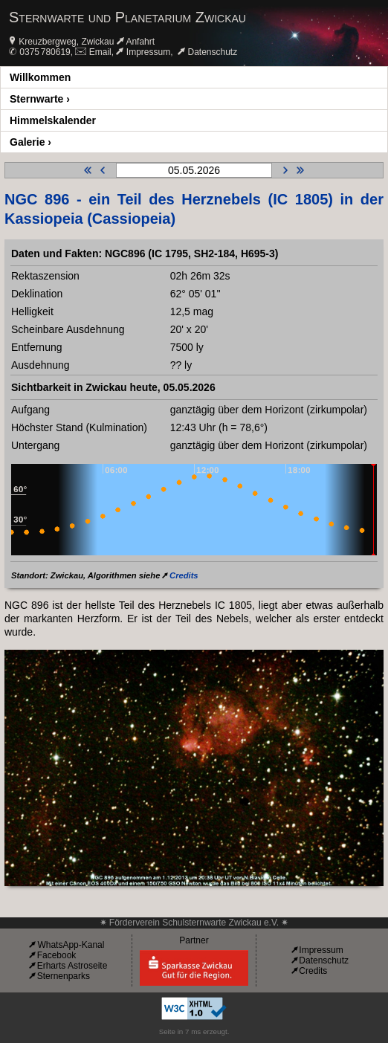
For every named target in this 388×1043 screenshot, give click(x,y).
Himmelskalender (53, 120)
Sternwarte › (40, 99)
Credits (183, 575)
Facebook (57, 955)
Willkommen (40, 77)
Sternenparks (63, 976)
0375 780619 (44, 52)
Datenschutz (213, 52)
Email (100, 52)
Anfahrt (140, 41)
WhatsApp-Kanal (70, 945)
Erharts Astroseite (72, 965)
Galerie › (30, 142)
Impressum (148, 52)
